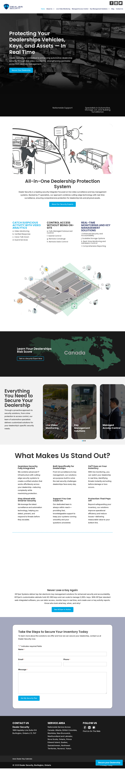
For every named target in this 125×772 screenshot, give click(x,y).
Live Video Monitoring (63, 9)
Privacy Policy (106, 769)
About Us (49, 9)
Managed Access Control (80, 9)
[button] (46, 415)
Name (21, 652)
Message (22, 672)
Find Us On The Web (91, 735)
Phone (66, 662)
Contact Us (119, 9)
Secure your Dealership (108, 762)
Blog (112, 9)
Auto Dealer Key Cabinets (22, 762)
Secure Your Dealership (23, 70)
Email (21, 662)
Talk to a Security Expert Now (33, 360)
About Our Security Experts (62, 205)
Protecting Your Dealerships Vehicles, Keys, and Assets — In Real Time (37, 43)
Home (43, 9)
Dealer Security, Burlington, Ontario (35, 769)
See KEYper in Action (62, 612)
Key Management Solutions (99, 9)
